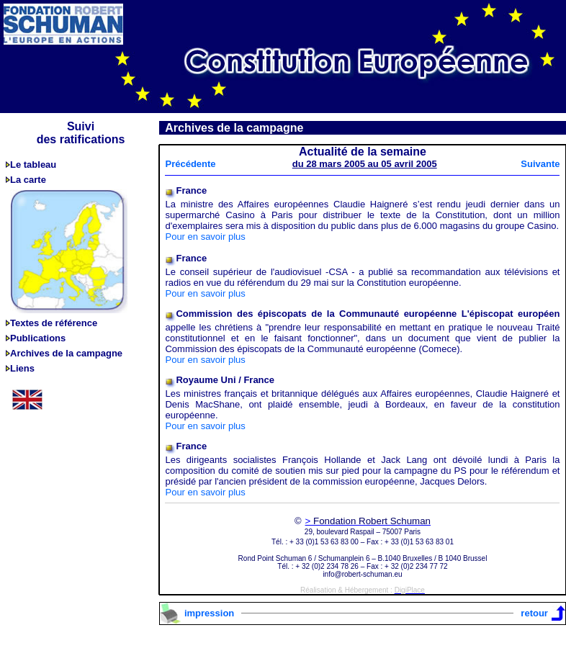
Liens (22, 368)
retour (534, 613)
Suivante (540, 163)
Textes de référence (53, 323)
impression (209, 613)
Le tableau (33, 164)
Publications (38, 338)
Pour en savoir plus (205, 236)
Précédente (190, 163)
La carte (28, 179)
